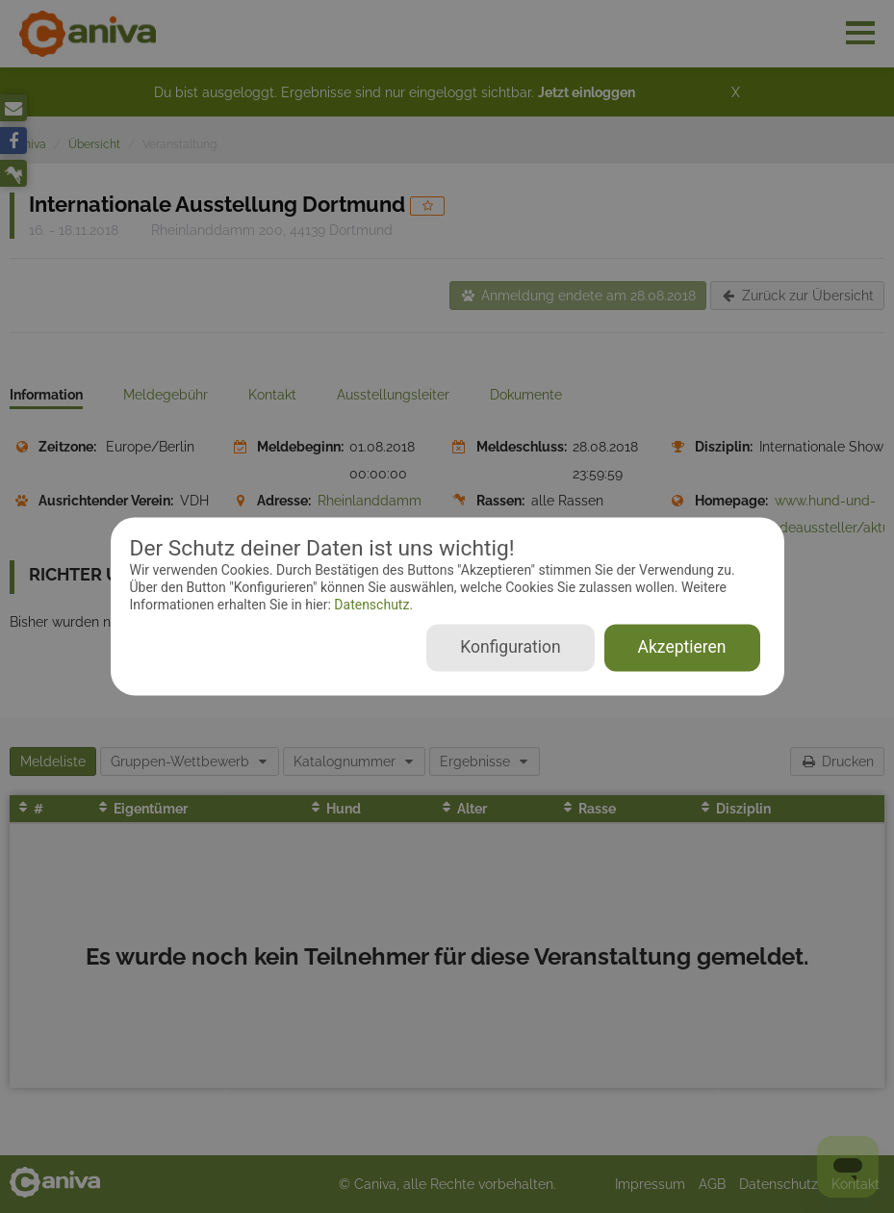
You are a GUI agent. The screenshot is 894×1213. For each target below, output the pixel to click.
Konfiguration (510, 648)
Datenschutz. (372, 604)
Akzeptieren (682, 648)
